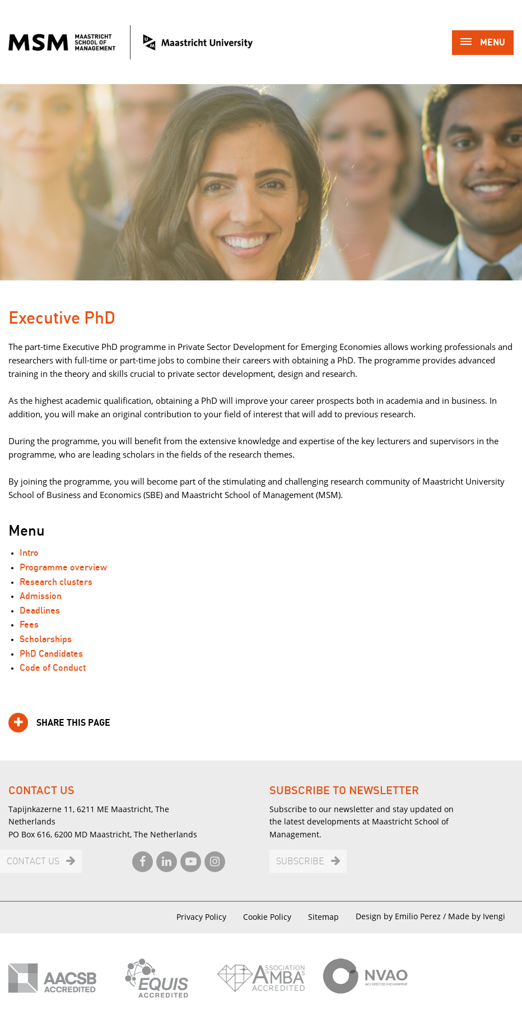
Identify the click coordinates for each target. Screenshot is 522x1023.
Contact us (33, 862)
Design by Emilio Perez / (402, 916)
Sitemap (323, 916)
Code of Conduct (53, 668)
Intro (29, 553)
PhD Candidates (51, 654)
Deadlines (40, 611)
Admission (41, 596)
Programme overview (63, 568)
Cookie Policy (267, 916)
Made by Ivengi (476, 916)
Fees (29, 625)
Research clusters (56, 582)
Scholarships (46, 639)
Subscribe (300, 862)
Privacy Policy (201, 916)
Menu (482, 43)
